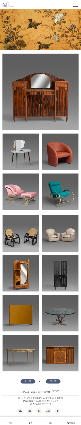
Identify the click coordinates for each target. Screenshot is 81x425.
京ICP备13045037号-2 (40, 404)
